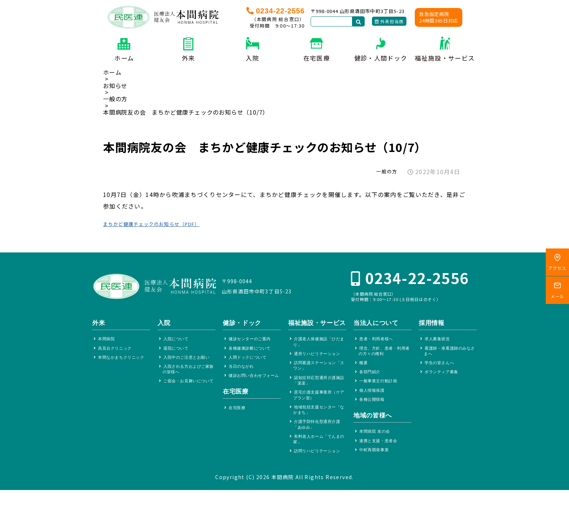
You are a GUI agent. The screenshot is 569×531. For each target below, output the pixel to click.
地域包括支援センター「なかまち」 (319, 438)
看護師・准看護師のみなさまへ (449, 355)
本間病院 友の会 (378, 443)
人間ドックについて (251, 362)
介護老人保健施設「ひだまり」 (319, 353)
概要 (364, 368)
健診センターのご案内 (253, 341)
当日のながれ (244, 372)
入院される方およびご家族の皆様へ (188, 382)
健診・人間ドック (381, 57)
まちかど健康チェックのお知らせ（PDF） (162, 223)
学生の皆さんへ (442, 368)
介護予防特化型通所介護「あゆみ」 (319, 454)
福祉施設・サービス (445, 57)
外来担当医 (389, 21)
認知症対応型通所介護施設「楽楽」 (319, 404)
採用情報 (432, 324)
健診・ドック (242, 324)
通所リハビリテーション (319, 370)
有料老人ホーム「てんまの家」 (319, 471)
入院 (252, 57)
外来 (188, 57)
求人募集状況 (440, 341)
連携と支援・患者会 (382, 453)
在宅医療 (316, 57)
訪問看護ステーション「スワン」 (319, 387)
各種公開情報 (374, 409)
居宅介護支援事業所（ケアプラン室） (316, 421)
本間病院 (108, 341)
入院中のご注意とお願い (188, 365)
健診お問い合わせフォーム (253, 386)
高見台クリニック (118, 351)
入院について (178, 341)
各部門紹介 (372, 379)
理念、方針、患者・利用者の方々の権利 (384, 355)
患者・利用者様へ (379, 341)
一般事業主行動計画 (382, 389)
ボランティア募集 (444, 379)
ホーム (124, 57)
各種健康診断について (253, 351)
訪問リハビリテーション (319, 488)
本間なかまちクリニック (123, 365)
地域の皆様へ (372, 426)
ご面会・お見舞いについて (188, 399)
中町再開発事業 (377, 463)
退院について (178, 351)
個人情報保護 (374, 399)
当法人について (376, 324)
